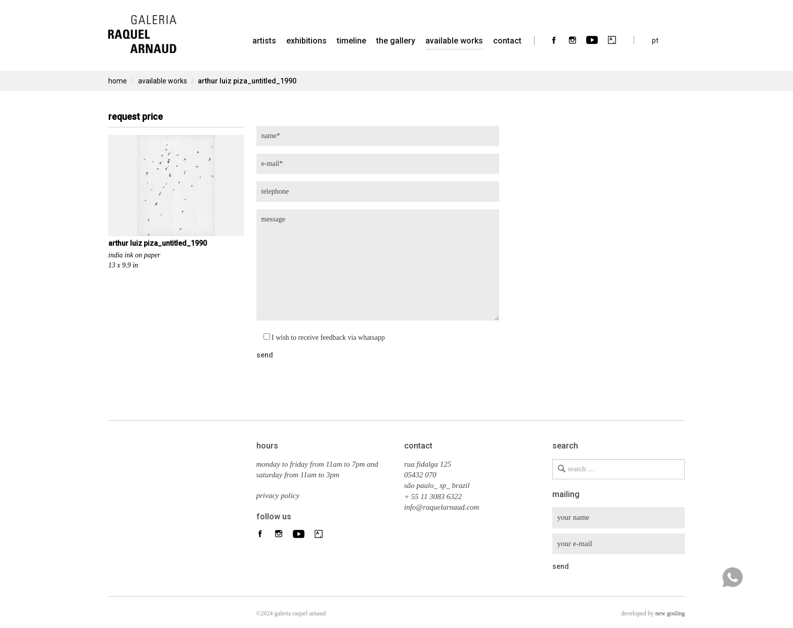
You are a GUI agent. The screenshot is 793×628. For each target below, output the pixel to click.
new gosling (670, 613)
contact (507, 41)
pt (655, 40)
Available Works (454, 41)
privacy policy (277, 495)
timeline (351, 41)
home (117, 81)
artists (264, 41)
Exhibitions (306, 41)
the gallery (395, 41)
